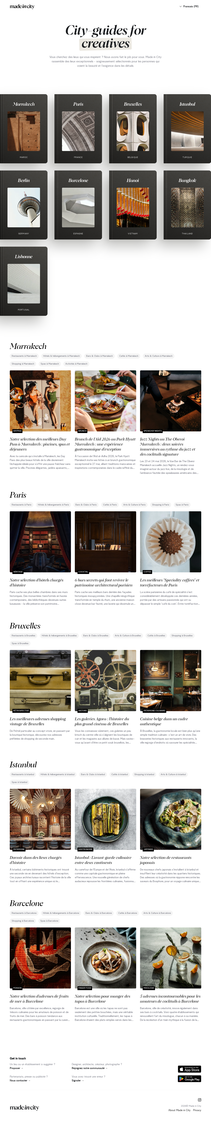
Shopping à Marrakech (23, 364)
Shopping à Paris (160, 505)
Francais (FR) (189, 6)
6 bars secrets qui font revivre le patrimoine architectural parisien (103, 582)
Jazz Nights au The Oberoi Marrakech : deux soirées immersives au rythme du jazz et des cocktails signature (167, 446)
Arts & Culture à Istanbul (173, 774)
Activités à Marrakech (76, 364)
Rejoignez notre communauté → (90, 1068)
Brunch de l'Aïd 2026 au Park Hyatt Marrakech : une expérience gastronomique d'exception (105, 444)
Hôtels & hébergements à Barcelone (61, 913)
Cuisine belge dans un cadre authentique (164, 721)
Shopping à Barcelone (23, 921)
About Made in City (179, 1110)
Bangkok (187, 180)
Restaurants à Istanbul (23, 774)
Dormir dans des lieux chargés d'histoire (35, 860)
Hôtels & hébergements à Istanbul (58, 774)
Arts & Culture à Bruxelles (128, 636)
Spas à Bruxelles (20, 643)
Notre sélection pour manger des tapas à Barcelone (102, 998)
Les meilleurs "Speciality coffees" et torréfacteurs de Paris (169, 582)
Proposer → (16, 1068)
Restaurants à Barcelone (24, 913)
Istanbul (187, 104)
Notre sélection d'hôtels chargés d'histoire (36, 582)
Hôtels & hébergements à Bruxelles (59, 636)
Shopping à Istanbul (144, 774)
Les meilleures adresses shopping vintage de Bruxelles (38, 721)
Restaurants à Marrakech (24, 356)
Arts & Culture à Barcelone (157, 913)
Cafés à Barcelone (127, 913)
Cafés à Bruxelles (156, 636)
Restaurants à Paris (21, 505)
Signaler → (78, 1080)
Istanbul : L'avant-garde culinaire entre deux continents (103, 860)
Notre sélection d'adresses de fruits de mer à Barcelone (39, 998)
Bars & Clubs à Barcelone (99, 913)
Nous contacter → (20, 1080)
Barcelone (78, 180)
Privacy (197, 1110)
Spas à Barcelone (49, 921)
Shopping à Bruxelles (182, 636)
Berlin (24, 180)
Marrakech (24, 104)
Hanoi (133, 180)
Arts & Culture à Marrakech (158, 356)
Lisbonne (24, 256)
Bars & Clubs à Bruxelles (95, 636)
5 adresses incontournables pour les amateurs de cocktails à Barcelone (170, 998)
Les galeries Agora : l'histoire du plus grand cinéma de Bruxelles (102, 721)
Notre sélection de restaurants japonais (165, 860)
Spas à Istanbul (19, 782)
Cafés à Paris (110, 505)
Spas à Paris (182, 505)
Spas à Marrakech (50, 364)
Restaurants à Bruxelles (23, 636)
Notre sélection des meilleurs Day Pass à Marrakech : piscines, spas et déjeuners (40, 444)
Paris (78, 104)
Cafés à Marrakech (128, 356)
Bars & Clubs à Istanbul (93, 774)
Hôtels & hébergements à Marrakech (61, 356)
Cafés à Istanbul (119, 774)
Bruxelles (133, 104)
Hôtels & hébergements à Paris (53, 505)
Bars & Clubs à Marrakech (99, 356)
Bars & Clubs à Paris (86, 505)
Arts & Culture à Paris (134, 505)
